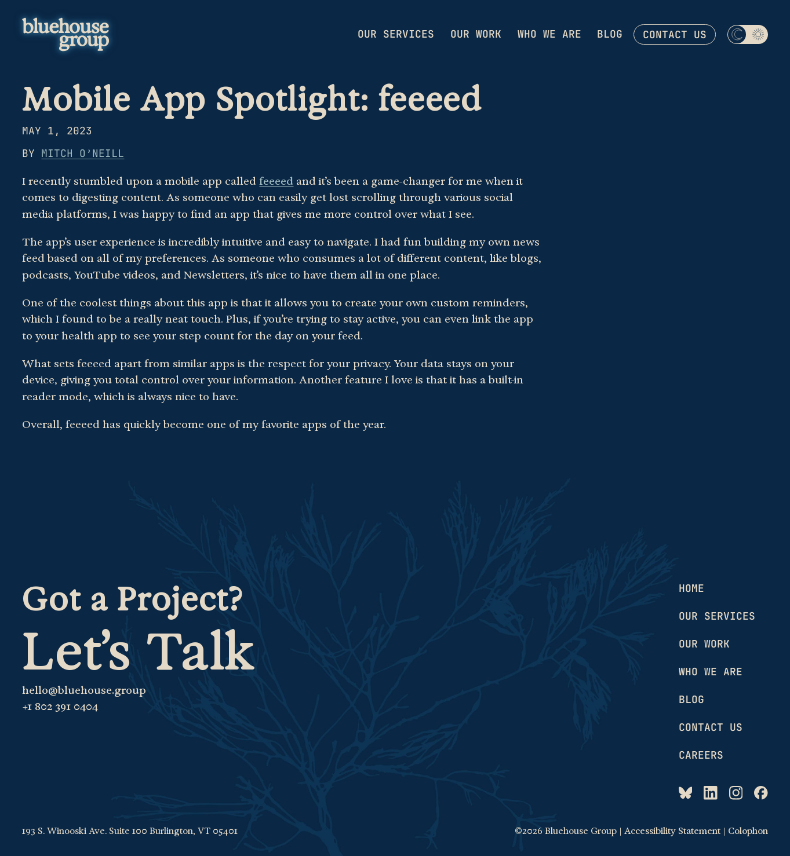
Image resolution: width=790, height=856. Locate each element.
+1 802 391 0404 (60, 706)
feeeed (276, 181)
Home (691, 588)
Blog (609, 34)
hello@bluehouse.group (84, 690)
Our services (396, 34)
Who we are (549, 34)
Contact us (675, 34)
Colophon (748, 831)
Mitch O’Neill (82, 153)
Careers (701, 755)
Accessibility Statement (672, 831)
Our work (475, 34)
